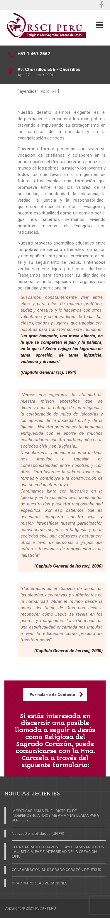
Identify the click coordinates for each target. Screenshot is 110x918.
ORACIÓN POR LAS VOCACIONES (39, 883)
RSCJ (39, 908)
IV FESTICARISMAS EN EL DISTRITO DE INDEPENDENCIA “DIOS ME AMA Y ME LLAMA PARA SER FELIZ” (55, 815)
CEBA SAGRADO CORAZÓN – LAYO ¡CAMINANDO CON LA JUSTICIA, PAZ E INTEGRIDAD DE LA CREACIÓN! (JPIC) (58, 851)
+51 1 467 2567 (34, 53)
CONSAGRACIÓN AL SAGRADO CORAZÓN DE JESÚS (56, 870)
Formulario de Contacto (52, 694)
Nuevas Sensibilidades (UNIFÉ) (38, 833)
